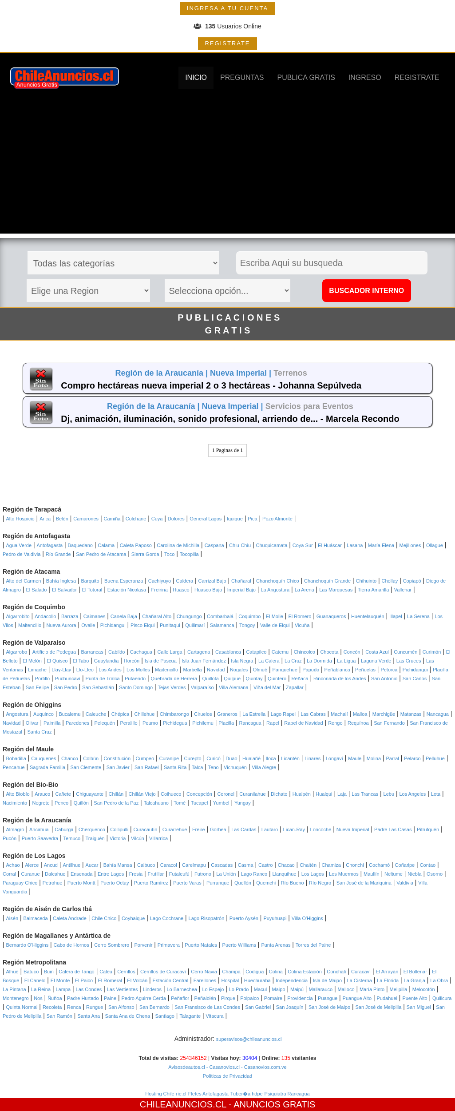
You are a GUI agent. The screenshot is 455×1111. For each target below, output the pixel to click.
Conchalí (336, 971)
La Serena (418, 616)
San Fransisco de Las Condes (207, 1007)
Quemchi (266, 882)
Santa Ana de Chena (127, 1016)
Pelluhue (435, 758)
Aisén (12, 918)
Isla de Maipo (327, 980)
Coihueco (171, 794)
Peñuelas (365, 669)
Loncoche (321, 829)
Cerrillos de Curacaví (163, 971)
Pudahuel (386, 998)
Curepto (193, 758)
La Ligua (346, 660)
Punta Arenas (275, 945)
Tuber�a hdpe (246, 1093)
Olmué (260, 669)
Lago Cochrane (166, 918)
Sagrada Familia (47, 767)
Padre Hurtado (83, 998)
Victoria (118, 838)
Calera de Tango (77, 971)
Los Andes (110, 669)
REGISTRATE (227, 43)
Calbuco (146, 865)
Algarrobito (18, 616)
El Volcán (137, 980)
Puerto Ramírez (151, 882)
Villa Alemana (233, 687)
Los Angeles (412, 794)
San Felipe (37, 687)
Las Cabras (313, 714)
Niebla (414, 874)
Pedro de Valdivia (21, 554)
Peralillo (128, 723)
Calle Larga (169, 652)
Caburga (64, 829)
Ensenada (82, 874)
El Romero (299, 616)
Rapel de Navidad (303, 723)
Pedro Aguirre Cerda (144, 998)
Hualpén (302, 794)
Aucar (92, 865)
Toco (169, 554)
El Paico (84, 980)
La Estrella (253, 714)
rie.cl (181, 1093)
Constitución (117, 758)
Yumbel (221, 802)
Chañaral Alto (156, 616)
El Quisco (57, 660)
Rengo (335, 723)
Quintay (254, 678)
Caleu (105, 971)
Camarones (86, 518)
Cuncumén (405, 652)
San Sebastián (98, 687)
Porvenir (143, 945)
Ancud (51, 865)
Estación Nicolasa (126, 589)
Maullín (371, 874)
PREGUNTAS (242, 77)
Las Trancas (365, 794)
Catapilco (256, 652)
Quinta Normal (22, 1007)
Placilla (226, 723)
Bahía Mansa (117, 865)
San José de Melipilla (378, 1007)
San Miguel (419, 1007)
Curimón (432, 652)
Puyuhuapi (274, 918)
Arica (45, 518)
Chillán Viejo (142, 794)
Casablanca (228, 652)
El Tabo (81, 660)
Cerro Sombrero (111, 945)
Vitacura (215, 1016)
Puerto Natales (201, 945)
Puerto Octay (114, 882)
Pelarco (412, 758)
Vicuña (302, 625)
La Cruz (293, 660)
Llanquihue (285, 874)
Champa (231, 971)
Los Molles (138, 669)
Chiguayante (89, 794)
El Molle (274, 616)
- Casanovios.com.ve (263, 1067)
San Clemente (85, 767)
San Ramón (59, 1016)
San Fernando (389, 723)
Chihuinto (366, 580)
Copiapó (412, 580)
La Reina (41, 989)
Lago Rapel (283, 714)
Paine (110, 998)
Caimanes (94, 616)
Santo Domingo (136, 687)
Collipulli (119, 829)
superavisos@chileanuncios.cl (249, 1039)
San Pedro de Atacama (101, 554)
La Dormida (319, 660)
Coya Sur (303, 545)
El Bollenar (415, 971)
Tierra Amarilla (373, 589)
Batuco (31, 971)
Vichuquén (235, 767)
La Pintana (14, 989)
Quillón (81, 802)
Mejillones (410, 545)
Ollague (434, 545)
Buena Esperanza (123, 580)
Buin (49, 971)
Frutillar (156, 874)
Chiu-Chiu (240, 545)
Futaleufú (179, 874)
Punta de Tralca (103, 678)
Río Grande (58, 554)
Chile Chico (103, 918)
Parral (392, 758)
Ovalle (88, 625)
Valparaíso (202, 687)
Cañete (63, 794)
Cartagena (198, 652)
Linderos (152, 989)
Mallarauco (320, 989)
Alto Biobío (18, 794)
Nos (38, 998)
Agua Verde (19, 545)
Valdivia (404, 882)
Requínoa (358, 723)
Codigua (254, 971)
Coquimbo (249, 616)
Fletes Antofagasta (208, 1093)
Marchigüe (383, 714)
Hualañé (251, 758)
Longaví (334, 758)
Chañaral (241, 580)
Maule (354, 758)
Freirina (159, 589)
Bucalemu (69, 714)
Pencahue (14, 767)
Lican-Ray (294, 829)
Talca (197, 767)
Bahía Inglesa (61, 580)
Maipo (278, 989)
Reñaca (300, 678)
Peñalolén (205, 998)
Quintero (277, 678)
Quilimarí (195, 625)
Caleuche (96, 714)
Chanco (69, 758)
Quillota (210, 678)
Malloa (360, 714)
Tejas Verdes (172, 687)
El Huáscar (330, 545)
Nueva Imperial (352, 829)
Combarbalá (220, 616)
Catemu (280, 652)
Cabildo (116, 652)
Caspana (214, 545)
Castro (265, 865)
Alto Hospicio (20, 518)
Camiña (111, 518)
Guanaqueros (331, 616)
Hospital (230, 980)
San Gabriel (258, 1007)
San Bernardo (154, 1007)
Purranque (217, 882)
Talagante (190, 1016)
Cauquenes (43, 758)
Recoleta (52, 1007)
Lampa (63, 989)
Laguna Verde (376, 660)
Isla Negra (242, 660)
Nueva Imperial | (241, 373)
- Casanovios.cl (222, 1067)
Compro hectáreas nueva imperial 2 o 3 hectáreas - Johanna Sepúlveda (211, 385)
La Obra (439, 980)
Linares (312, 758)
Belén (62, 518)
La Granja (414, 980)
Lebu (389, 794)
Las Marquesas (335, 589)
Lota (435, 794)
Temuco (72, 838)
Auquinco (43, 714)
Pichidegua (175, 723)
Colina (276, 971)
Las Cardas (243, 829)
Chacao (286, 865)
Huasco (181, 589)
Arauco (42, 794)
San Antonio (384, 678)
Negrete (40, 802)
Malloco (346, 989)
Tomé (180, 802)
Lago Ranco (254, 874)
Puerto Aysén (243, 918)
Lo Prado (239, 989)
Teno (213, 767)
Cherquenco (92, 829)
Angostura (17, 714)
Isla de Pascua (161, 660)
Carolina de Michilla (178, 545)
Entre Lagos (111, 874)
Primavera (169, 945)
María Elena (381, 545)
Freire (198, 829)
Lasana (355, 545)
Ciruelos (203, 714)
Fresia (136, 874)
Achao (13, 865)
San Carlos (415, 678)
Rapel (272, 723)
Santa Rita (175, 767)
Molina (374, 758)
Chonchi (355, 865)
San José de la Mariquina (364, 882)
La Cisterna (359, 980)
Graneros (227, 714)
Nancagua (438, 714)
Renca (74, 1007)
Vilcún (137, 838)
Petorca (388, 669)
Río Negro (320, 882)
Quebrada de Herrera (174, 678)
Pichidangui (113, 625)
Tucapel (199, 802)
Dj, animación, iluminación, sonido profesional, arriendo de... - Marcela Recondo (230, 419)
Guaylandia (106, 660)
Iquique (235, 518)
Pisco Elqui (142, 625)
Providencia (300, 998)
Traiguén (95, 838)
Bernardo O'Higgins (27, 945)
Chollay (390, 580)
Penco (61, 802)
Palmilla (52, 723)
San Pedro (65, 687)
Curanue (30, 874)
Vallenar (403, 589)
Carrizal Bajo (212, 580)
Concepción (199, 794)
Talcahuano (156, 802)
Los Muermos (344, 874)
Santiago (164, 1016)
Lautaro (269, 829)
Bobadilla (16, 758)
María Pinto (372, 989)
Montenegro (16, 998)
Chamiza (330, 865)
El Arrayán (387, 971)
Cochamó (379, 865)
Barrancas (92, 652)
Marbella (192, 669)
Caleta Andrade (70, 918)
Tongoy (247, 625)
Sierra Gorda (145, 554)
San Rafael (146, 767)
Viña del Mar (267, 687)
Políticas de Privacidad (227, 1076)
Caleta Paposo (136, 545)
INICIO (196, 77)
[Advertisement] (227, 171)
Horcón (131, 660)
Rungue (94, 1007)
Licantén (290, 758)
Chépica (120, 714)
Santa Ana (88, 1016)
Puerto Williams (239, 945)
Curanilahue (252, 794)
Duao (231, 758)
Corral (9, 874)
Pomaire (273, 998)
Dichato (279, 794)
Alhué (12, 971)
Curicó (213, 758)
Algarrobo (17, 652)
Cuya (157, 518)
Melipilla (399, 989)
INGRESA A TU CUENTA (227, 8)
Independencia (292, 980)
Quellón (242, 882)
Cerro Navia (204, 971)
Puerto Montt (81, 882)
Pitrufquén (428, 829)
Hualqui (324, 794)
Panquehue (285, 669)
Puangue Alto (357, 998)
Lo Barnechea (181, 989)
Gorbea (218, 829)
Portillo (42, 678)
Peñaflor (180, 998)
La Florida (388, 980)
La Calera (269, 660)
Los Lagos (312, 874)
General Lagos (206, 518)
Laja (342, 794)
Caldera (185, 580)
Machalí (339, 714)
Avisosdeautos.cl (186, 1067)
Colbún (91, 758)
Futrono (202, 874)
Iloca (270, 758)
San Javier (118, 767)
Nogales (239, 669)
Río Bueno (292, 882)
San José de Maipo (329, 1007)
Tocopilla (189, 554)
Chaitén (308, 865)
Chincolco (304, 652)
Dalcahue (55, 874)
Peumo (150, 723)
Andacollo (45, 616)
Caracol (168, 865)
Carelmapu (194, 865)
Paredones (77, 723)
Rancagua (250, 723)
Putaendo (135, 678)
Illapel (395, 616)
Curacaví (361, 971)
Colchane (136, 518)
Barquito (90, 580)
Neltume (393, 874)
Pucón (9, 838)
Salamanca (222, 625)
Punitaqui (170, 625)
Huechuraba (257, 980)
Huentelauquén (367, 616)
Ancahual (39, 829)
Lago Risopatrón (207, 918)
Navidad (216, 669)
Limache (37, 669)
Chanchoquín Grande (327, 580)
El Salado (36, 589)
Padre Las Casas (392, 829)
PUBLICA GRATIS (306, 77)
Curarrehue (174, 829)
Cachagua (141, 652)
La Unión (226, 874)
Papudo (310, 669)
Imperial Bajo (241, 589)
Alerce (32, 865)
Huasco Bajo (208, 589)
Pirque (228, 998)
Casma (245, 865)
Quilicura (441, 998)
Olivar (32, 723)
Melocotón (423, 989)
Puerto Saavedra (40, 838)
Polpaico (249, 998)
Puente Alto (414, 998)
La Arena (304, 589)
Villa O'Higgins (307, 918)
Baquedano (80, 545)
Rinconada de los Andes (339, 678)
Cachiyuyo (159, 580)
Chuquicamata (271, 545)
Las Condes (89, 989)
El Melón (32, 660)
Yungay (242, 802)
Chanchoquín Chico (277, 580)
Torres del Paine (313, 945)
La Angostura (275, 589)
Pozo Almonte (277, 518)
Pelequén (105, 723)
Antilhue (71, 865)
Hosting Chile (159, 1093)
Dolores (176, 518)
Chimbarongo (174, 714)
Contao (427, 865)
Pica (252, 518)
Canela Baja (124, 616)
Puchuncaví (67, 678)
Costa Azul (377, 652)
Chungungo (189, 616)
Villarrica (158, 838)
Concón (352, 652)
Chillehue (144, 714)
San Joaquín (290, 1007)
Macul (260, 989)
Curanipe (169, 758)
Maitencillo (29, 625)
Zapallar (295, 687)
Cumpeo (145, 758)
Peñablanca (337, 669)
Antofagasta (49, 545)
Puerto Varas (187, 882)
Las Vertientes (122, 989)
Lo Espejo (213, 989)
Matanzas (411, 714)
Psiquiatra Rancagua (287, 1093)
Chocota (329, 652)
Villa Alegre (264, 767)
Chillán (116, 794)
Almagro (15, 829)
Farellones (205, 980)
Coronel (225, 794)
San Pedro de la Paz (116, 802)
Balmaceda (35, 918)
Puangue (327, 998)
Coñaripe (405, 865)
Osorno (435, 874)
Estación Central (171, 980)
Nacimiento (15, 802)
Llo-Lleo (85, 669)
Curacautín (146, 829)
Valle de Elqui (274, 625)
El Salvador (64, 589)
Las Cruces (408, 660)
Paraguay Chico (20, 882)
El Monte (60, 980)
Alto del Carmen (23, 580)
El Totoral (92, 589)
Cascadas (222, 865)
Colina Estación (304, 971)
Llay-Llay (61, 669)
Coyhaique (133, 918)
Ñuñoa (54, 998)
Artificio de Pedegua (54, 652)
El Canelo (35, 980)
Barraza (70, 616)
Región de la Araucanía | (162, 373)
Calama (106, 545)
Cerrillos (126, 971)
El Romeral (110, 980)
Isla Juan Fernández (204, 660)
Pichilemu (203, 723)
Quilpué (232, 678)
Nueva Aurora (61, 625)
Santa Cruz (39, 731)
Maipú (297, 989)
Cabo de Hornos (71, 945)
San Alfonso (121, 1007)
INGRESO (364, 77)
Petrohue (53, 882)
